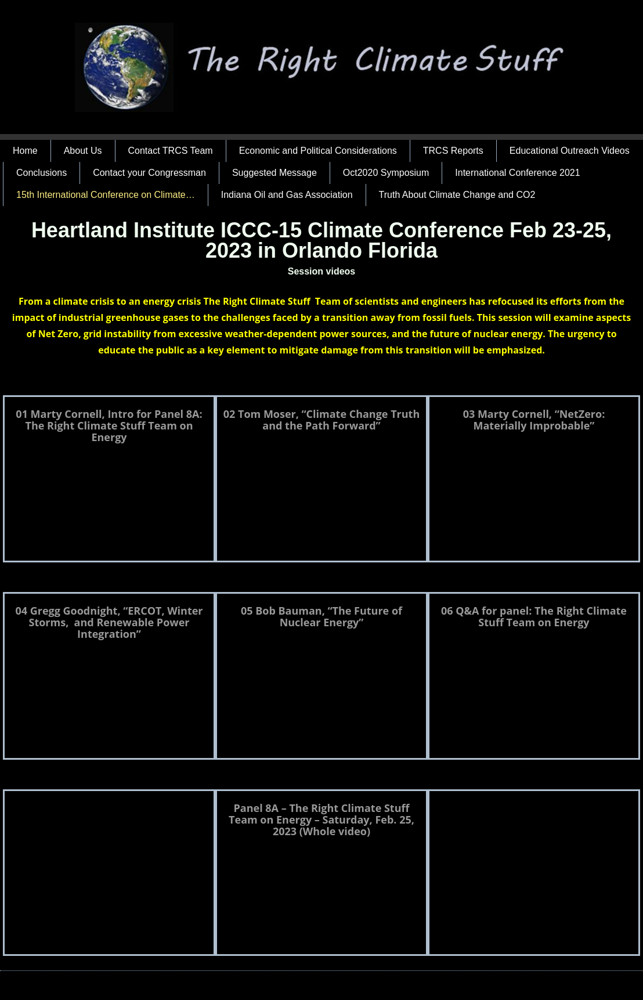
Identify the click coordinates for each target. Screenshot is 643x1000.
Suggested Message (274, 173)
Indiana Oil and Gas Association (287, 195)
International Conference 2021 (517, 173)
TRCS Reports (453, 151)
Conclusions (41, 173)
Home (25, 151)
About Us (83, 151)
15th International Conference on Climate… (105, 195)
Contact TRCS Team (170, 151)
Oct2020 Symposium (386, 173)
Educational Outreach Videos (570, 151)
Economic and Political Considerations (318, 151)
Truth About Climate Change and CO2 (457, 195)
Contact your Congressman (149, 173)
